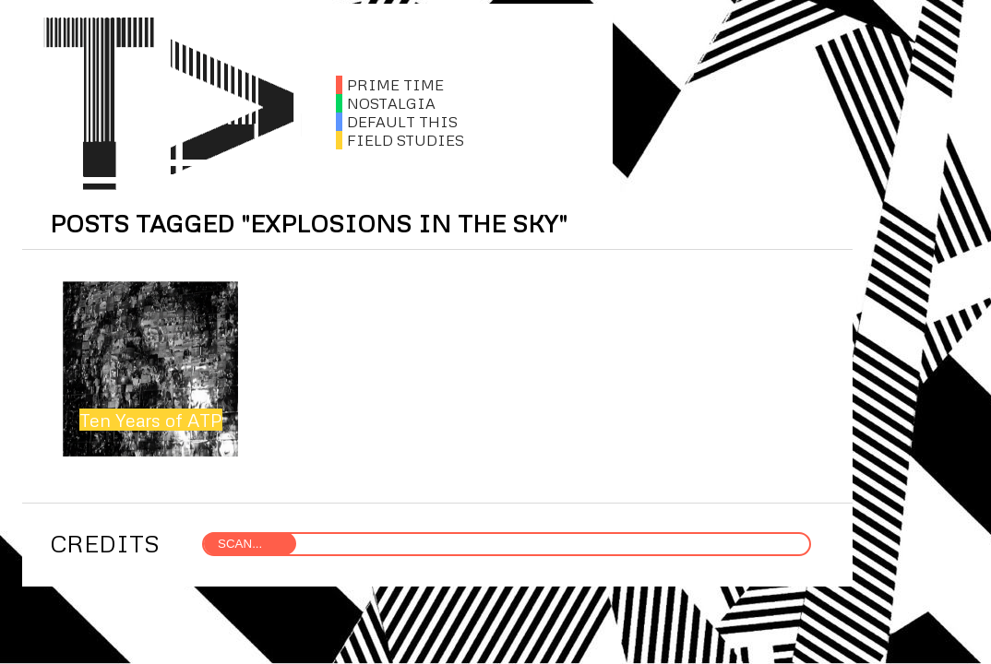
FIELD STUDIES (400, 140)
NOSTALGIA (386, 103)
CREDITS (105, 543)
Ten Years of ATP (150, 420)
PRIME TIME (390, 85)
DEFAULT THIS (397, 122)
